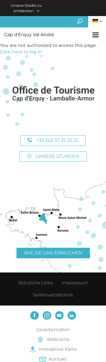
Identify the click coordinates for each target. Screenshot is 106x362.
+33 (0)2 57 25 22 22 (53, 140)
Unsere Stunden (53, 156)
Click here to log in (21, 51)
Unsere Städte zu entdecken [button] (26, 8)
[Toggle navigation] (96, 35)
